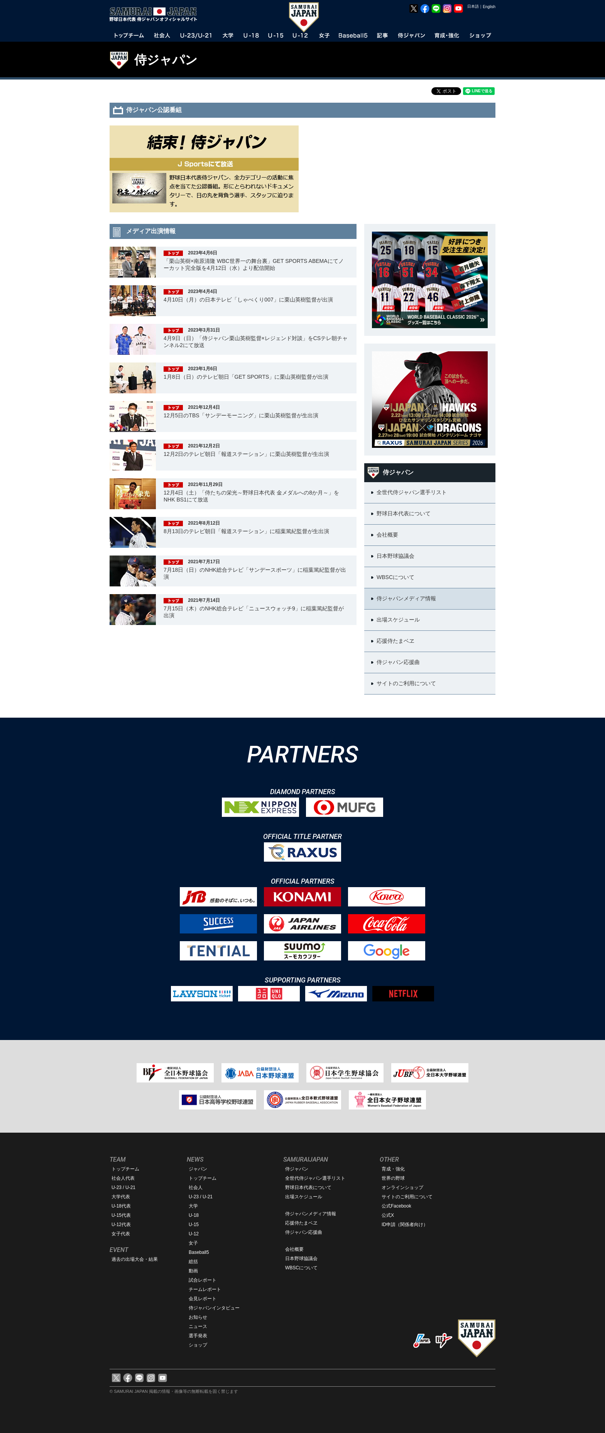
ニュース (198, 1326)
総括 (193, 1261)
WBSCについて (301, 1267)
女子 (193, 1243)
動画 (193, 1271)
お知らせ (198, 1317)
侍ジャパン (166, 60)
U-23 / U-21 (123, 1187)
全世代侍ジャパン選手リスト (315, 1178)
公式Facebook (396, 1206)
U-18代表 (121, 1206)
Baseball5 (199, 1252)
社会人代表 (123, 1178)
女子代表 (121, 1234)
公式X (388, 1215)
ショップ (198, 1345)
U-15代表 (121, 1215)
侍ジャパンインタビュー (214, 1308)
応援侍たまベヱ (301, 1223)
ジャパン (198, 1169)
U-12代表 (121, 1224)
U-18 (194, 1215)
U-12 (194, 1234)
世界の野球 (393, 1178)
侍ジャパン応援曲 (303, 1232)
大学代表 (121, 1196)
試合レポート (202, 1280)
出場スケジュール (303, 1196)
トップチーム (125, 1169)
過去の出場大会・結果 (135, 1259)
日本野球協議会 (301, 1258)
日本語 (473, 6)
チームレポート (205, 1289)
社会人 (196, 1187)
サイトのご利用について (407, 1196)
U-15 (194, 1224)
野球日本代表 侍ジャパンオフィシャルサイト (156, 14)
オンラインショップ (402, 1187)
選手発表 (198, 1335)
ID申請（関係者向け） (405, 1224)
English (489, 7)
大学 (193, 1206)
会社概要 (294, 1249)
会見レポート (202, 1298)
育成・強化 (393, 1169)
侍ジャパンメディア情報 (310, 1213)
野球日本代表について (308, 1187)
